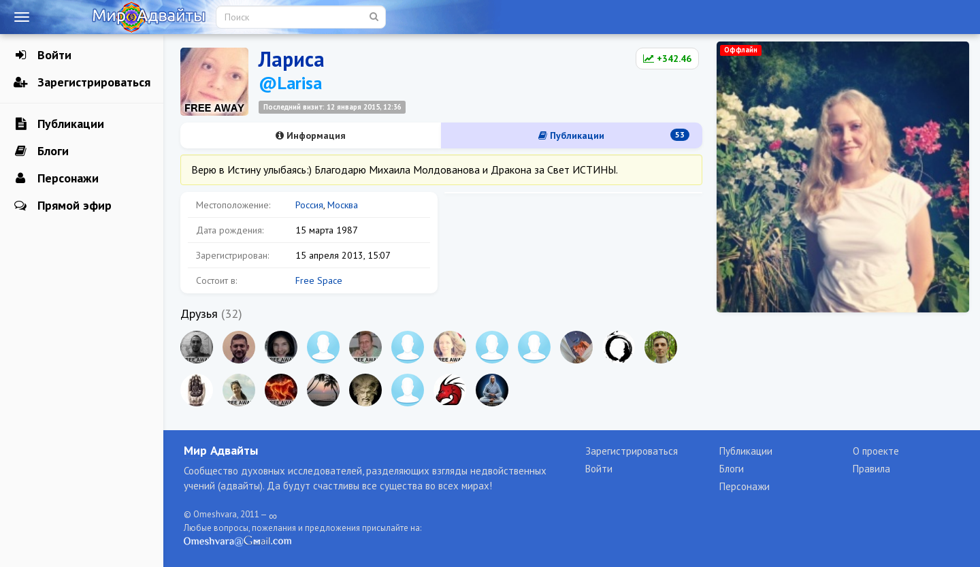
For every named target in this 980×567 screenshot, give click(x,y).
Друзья (199, 313)
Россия (309, 205)
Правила (871, 468)
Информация (311, 135)
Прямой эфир (63, 205)
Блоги (41, 151)
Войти (42, 55)
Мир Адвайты (221, 450)
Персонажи (56, 178)
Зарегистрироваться (82, 82)
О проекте (876, 450)
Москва (342, 205)
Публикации (59, 123)
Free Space (318, 280)
